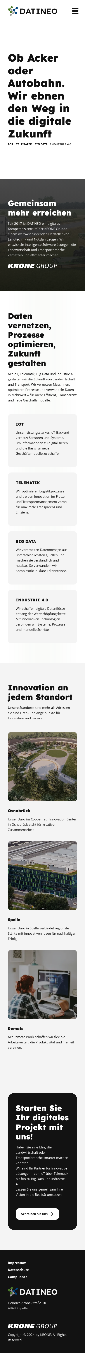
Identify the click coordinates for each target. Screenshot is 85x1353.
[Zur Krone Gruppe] (32, 270)
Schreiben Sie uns (37, 1214)
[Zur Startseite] (32, 11)
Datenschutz (18, 1269)
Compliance (18, 1277)
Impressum (17, 1262)
